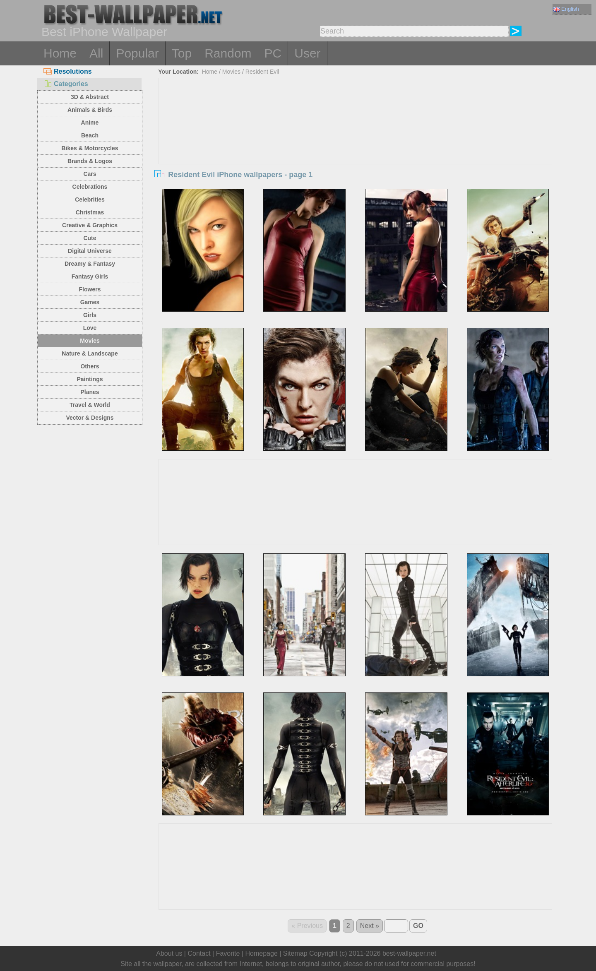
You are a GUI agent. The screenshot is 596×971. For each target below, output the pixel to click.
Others (89, 366)
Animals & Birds (89, 109)
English (566, 9)
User (307, 53)
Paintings (90, 379)
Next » (369, 925)
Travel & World (90, 404)
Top (182, 53)
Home (60, 53)
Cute (89, 238)
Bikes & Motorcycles (90, 148)
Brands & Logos (89, 161)
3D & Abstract (90, 97)
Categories (65, 83)
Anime (90, 122)
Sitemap (295, 953)
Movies (89, 340)
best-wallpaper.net (409, 953)
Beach (90, 135)
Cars (89, 174)
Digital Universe (90, 251)
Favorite (228, 953)
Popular (137, 53)
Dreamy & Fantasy (90, 263)
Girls (89, 315)
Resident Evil (262, 71)
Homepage (261, 953)
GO (418, 925)
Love (90, 327)
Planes (89, 392)
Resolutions (67, 71)
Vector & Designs (89, 417)
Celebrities (90, 199)
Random (227, 53)
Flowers (90, 289)
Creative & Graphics (90, 225)
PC (273, 53)
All (96, 53)
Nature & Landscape (90, 353)
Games (90, 302)
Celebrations (90, 186)
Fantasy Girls (90, 276)
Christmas (90, 212)
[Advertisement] (355, 140)
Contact (198, 953)
